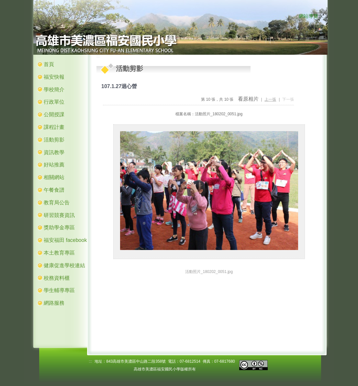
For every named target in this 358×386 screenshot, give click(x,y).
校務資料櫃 (57, 278)
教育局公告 (57, 202)
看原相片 (248, 99)
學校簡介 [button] (54, 89)
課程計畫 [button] (54, 127)
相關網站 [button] (54, 177)
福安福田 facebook (65, 240)
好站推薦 (54, 164)
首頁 (49, 64)
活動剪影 (54, 139)
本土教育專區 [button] (59, 252)
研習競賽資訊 (59, 215)
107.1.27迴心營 (119, 86)
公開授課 (54, 114)
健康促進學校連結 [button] (64, 265)
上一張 (270, 99)
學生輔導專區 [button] (59, 290)
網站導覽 (308, 16)
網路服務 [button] (54, 303)
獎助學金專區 (59, 227)
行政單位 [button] (54, 102)
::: (292, 16)
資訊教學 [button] (54, 152)
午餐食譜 (54, 190)
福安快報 (54, 77)
